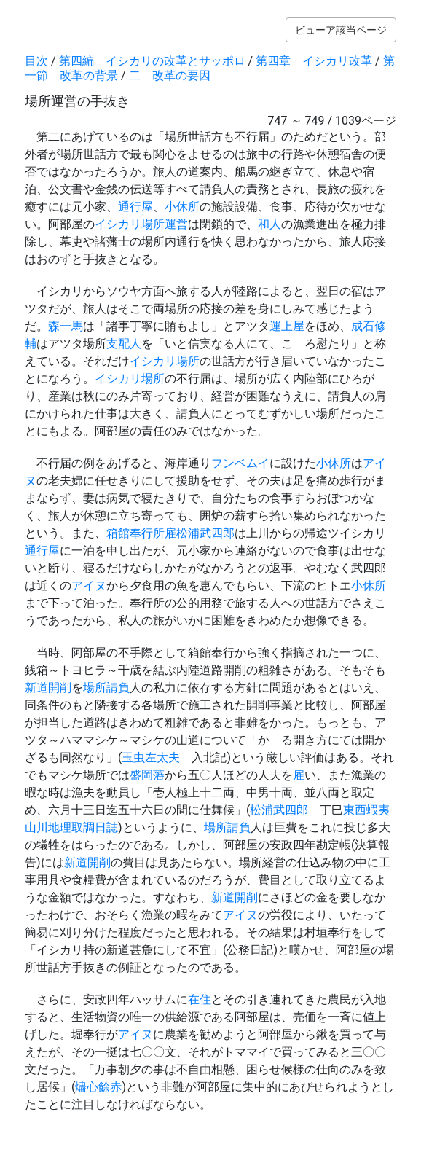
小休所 (182, 207)
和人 (269, 224)
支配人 (123, 344)
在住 (199, 999)
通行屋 (135, 207)
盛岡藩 (147, 775)
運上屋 (286, 326)
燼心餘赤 (98, 1087)
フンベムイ (240, 463)
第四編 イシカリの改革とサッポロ (152, 61)
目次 (36, 61)
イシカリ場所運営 (141, 224)
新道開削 (48, 687)
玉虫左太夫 (151, 757)
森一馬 (65, 326)
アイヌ (88, 585)
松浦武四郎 (205, 533)
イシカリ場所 (165, 361)
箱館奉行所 (135, 533)
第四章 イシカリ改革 (314, 61)
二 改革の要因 (169, 75)
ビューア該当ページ (341, 30)
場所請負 (106, 687)
